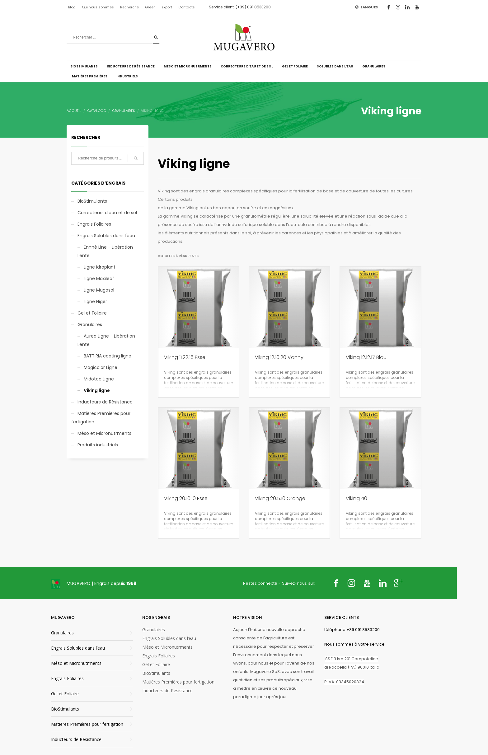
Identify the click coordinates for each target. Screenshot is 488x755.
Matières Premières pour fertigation (100, 417)
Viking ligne (97, 390)
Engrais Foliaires (94, 224)
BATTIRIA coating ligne (107, 356)
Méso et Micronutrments (104, 433)
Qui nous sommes (98, 7)
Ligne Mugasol (99, 290)
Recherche (129, 7)
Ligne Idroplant (99, 267)
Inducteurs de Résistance (105, 402)
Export (167, 7)
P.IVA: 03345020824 (344, 682)
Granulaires (89, 324)
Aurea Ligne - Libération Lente (106, 340)
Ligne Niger (95, 301)
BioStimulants (92, 201)
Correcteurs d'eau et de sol (107, 212)
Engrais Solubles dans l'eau (106, 235)
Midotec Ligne (99, 379)
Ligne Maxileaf (99, 278)
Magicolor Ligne (100, 367)
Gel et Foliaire (92, 313)
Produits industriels (97, 445)
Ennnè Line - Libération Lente (105, 251)
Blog (72, 7)
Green (150, 7)
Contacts (186, 7)
